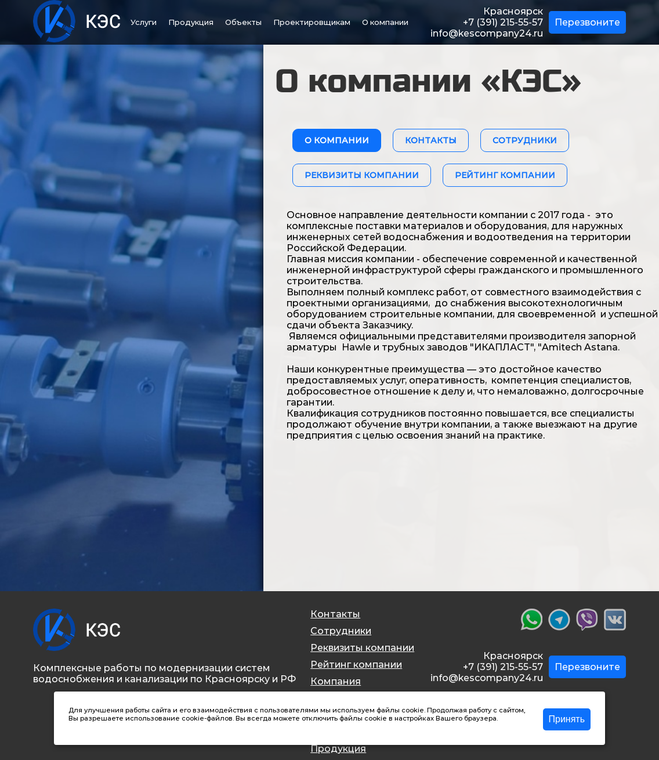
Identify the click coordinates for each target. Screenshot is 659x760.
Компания (335, 681)
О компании (385, 22)
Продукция (190, 22)
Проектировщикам (311, 22)
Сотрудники (340, 630)
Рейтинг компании (356, 664)
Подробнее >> (93, 726)
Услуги (144, 22)
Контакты (335, 614)
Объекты (243, 22)
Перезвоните (587, 22)
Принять (567, 719)
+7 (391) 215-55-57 (503, 22)
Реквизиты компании (362, 647)
